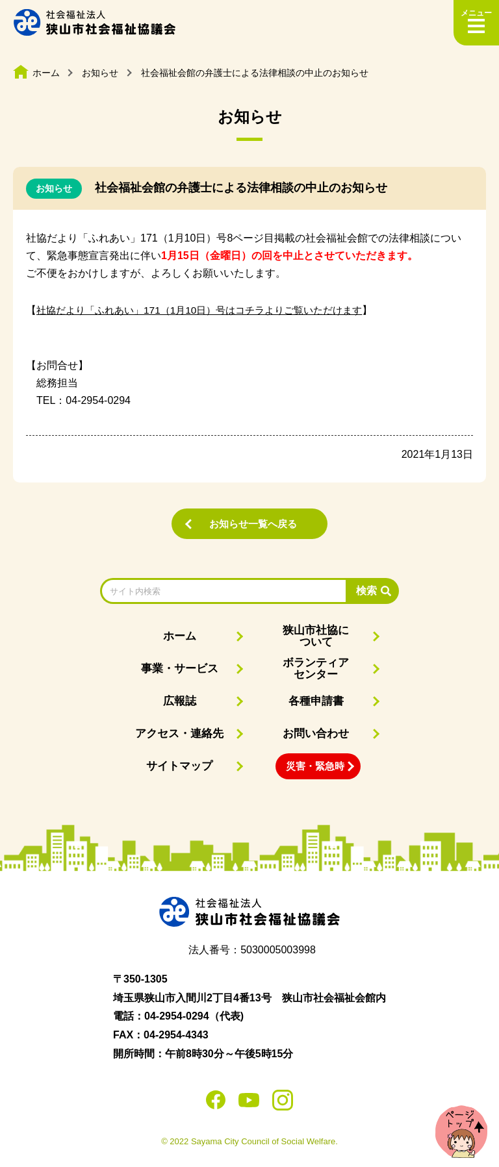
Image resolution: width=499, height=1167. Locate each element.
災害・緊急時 (315, 766)
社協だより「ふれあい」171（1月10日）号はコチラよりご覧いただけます (209, 310)
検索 (366, 591)
